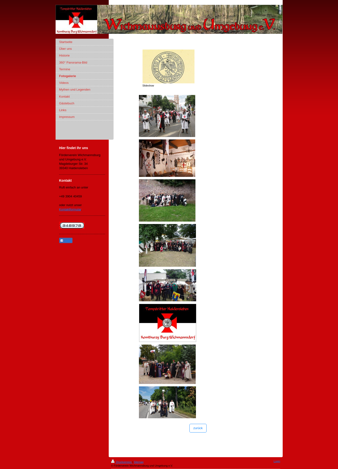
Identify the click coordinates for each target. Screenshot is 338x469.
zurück (197, 428)
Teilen (66, 240)
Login (277, 461)
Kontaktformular (70, 209)
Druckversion (121, 462)
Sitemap (139, 462)
